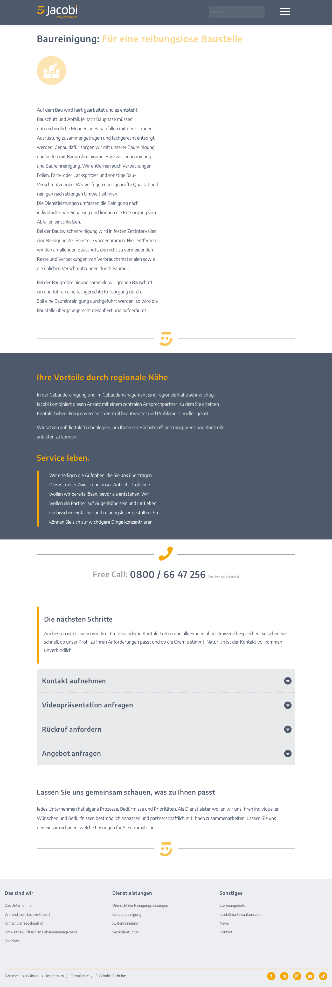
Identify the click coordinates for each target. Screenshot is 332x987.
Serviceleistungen (126, 932)
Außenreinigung (125, 923)
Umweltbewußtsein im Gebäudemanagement (41, 932)
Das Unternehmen (19, 905)
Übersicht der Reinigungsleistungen (140, 905)
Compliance (80, 976)
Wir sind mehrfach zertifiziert (27, 914)
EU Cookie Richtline (110, 976)
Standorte (12, 941)
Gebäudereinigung (126, 914)
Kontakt (226, 932)
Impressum (55, 976)
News (224, 923)
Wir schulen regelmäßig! (24, 923)
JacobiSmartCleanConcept (240, 914)
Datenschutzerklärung (22, 976)
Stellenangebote (232, 905)
